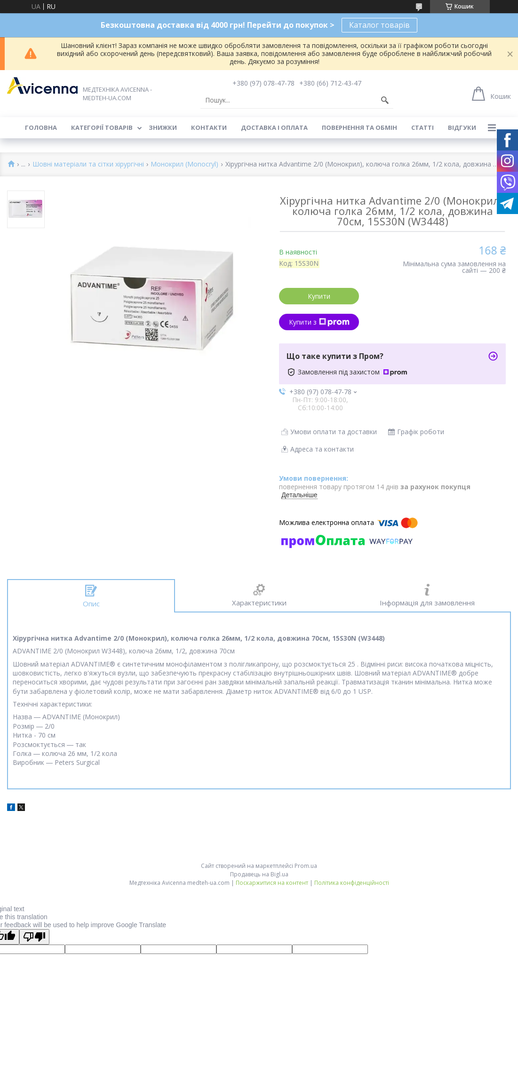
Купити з (319, 322)
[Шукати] (385, 100)
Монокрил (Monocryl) (184, 164)
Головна (41, 127)
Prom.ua (306, 866)
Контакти (209, 127)
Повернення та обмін (359, 127)
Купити (319, 296)
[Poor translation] (34, 937)
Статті (422, 127)
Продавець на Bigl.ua (259, 874)
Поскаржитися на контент (272, 883)
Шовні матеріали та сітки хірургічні (88, 164)
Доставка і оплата (274, 127)
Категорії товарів (102, 127)
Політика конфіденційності (351, 883)
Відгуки (462, 127)
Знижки (163, 127)
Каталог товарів (379, 25)
